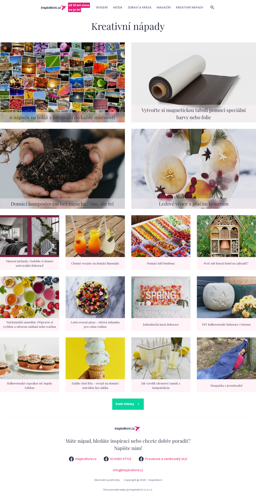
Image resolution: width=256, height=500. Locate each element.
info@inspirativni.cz (128, 470)
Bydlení (102, 7)
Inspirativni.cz (83, 458)
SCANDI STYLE (118, 458)
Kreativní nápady (189, 7)
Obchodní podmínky (107, 480)
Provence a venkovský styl (163, 458)
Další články (125, 404)
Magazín (164, 7)
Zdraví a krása (139, 7)
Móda (117, 7)
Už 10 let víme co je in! (79, 7)
